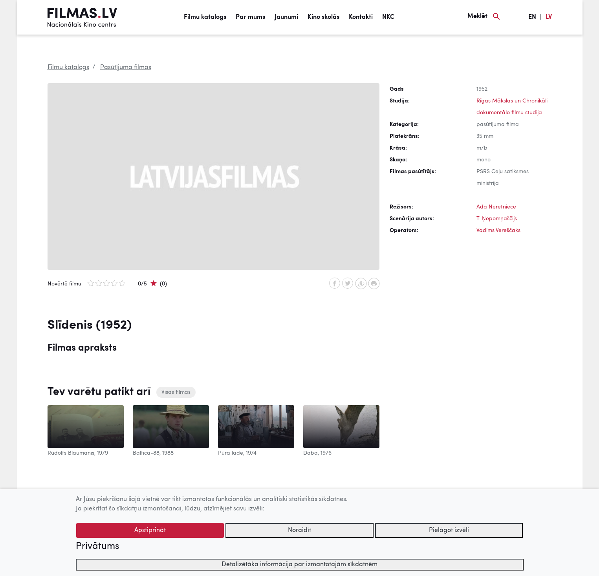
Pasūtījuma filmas (125, 67)
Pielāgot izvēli (449, 530)
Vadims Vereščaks (498, 230)
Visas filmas (176, 392)
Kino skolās (323, 17)
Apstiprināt (150, 530)
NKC (388, 17)
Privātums (97, 546)
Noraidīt (299, 530)
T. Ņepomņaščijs (496, 218)
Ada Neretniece (496, 207)
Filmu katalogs (205, 17)
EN (532, 17)
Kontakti (361, 17)
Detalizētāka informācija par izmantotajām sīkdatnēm (299, 564)
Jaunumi (286, 17)
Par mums (250, 17)
